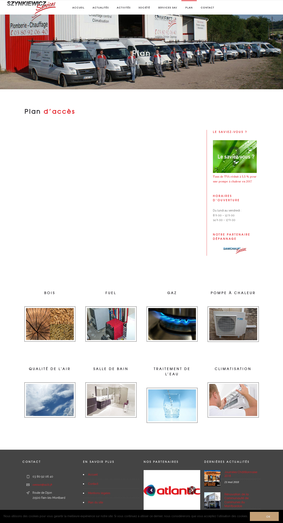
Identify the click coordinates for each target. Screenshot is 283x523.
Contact (207, 7)
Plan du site (95, 502)
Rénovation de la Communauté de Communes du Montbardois (236, 500)
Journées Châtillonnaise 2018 (240, 474)
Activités (123, 7)
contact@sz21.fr (42, 484)
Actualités (101, 7)
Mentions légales (99, 493)
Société (144, 7)
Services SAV (167, 7)
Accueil (78, 7)
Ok (268, 516)
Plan (189, 7)
